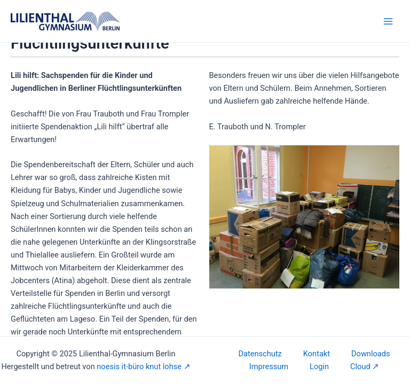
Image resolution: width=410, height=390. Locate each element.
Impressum (268, 366)
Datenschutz (260, 353)
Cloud (360, 366)
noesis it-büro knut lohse (139, 366)
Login (319, 366)
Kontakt (316, 353)
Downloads (370, 353)
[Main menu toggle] (388, 21)
